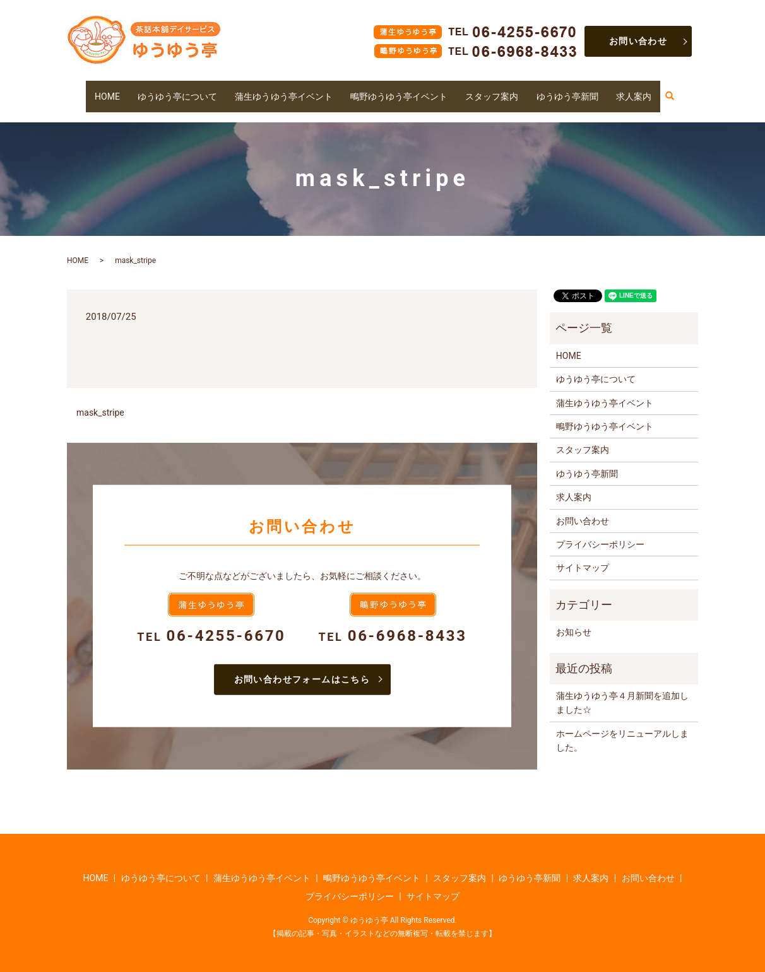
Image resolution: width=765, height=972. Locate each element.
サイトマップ (582, 556)
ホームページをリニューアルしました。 (622, 728)
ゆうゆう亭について (165, 90)
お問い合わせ (638, 41)
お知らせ (573, 620)
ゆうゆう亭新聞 (580, 90)
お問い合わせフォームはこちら (302, 667)
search (692, 90)
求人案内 (650, 90)
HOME (91, 90)
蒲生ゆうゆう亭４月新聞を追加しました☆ (622, 691)
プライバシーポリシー (600, 532)
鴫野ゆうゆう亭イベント (401, 90)
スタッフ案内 (500, 90)
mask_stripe (100, 400)
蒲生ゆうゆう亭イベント (278, 90)
